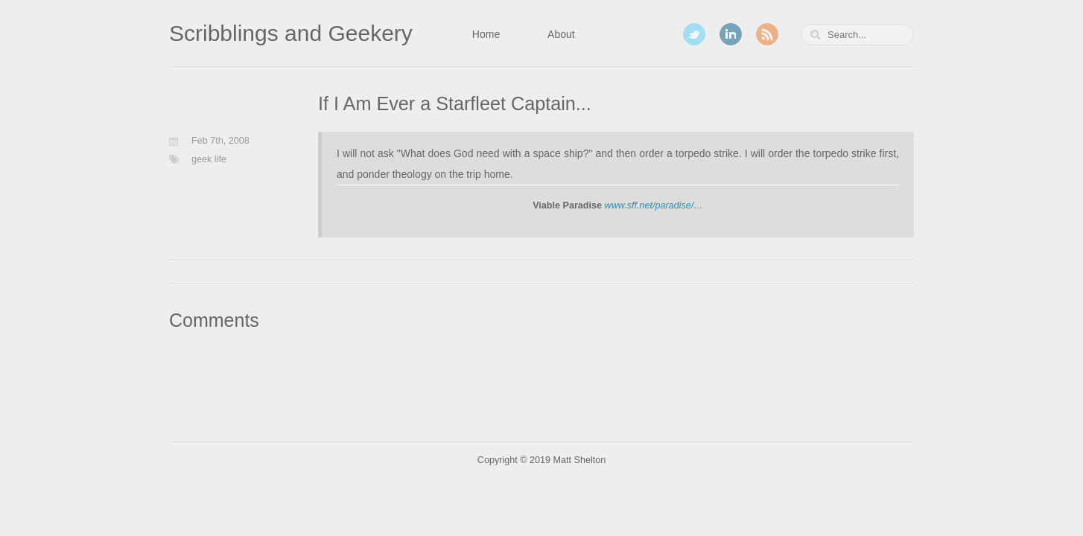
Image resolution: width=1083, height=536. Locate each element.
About (561, 34)
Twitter (694, 34)
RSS (767, 34)
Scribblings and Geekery (291, 33)
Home (486, 34)
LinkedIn (731, 34)
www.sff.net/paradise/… (654, 205)
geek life (208, 159)
